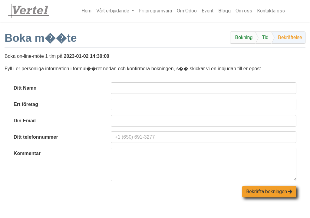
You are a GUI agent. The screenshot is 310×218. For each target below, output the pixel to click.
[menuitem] (86, 11)
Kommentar (27, 153)
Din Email (25, 120)
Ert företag (26, 104)
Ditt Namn (25, 88)
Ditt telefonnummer (36, 137)
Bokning (243, 37)
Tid (265, 37)
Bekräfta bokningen (269, 191)
